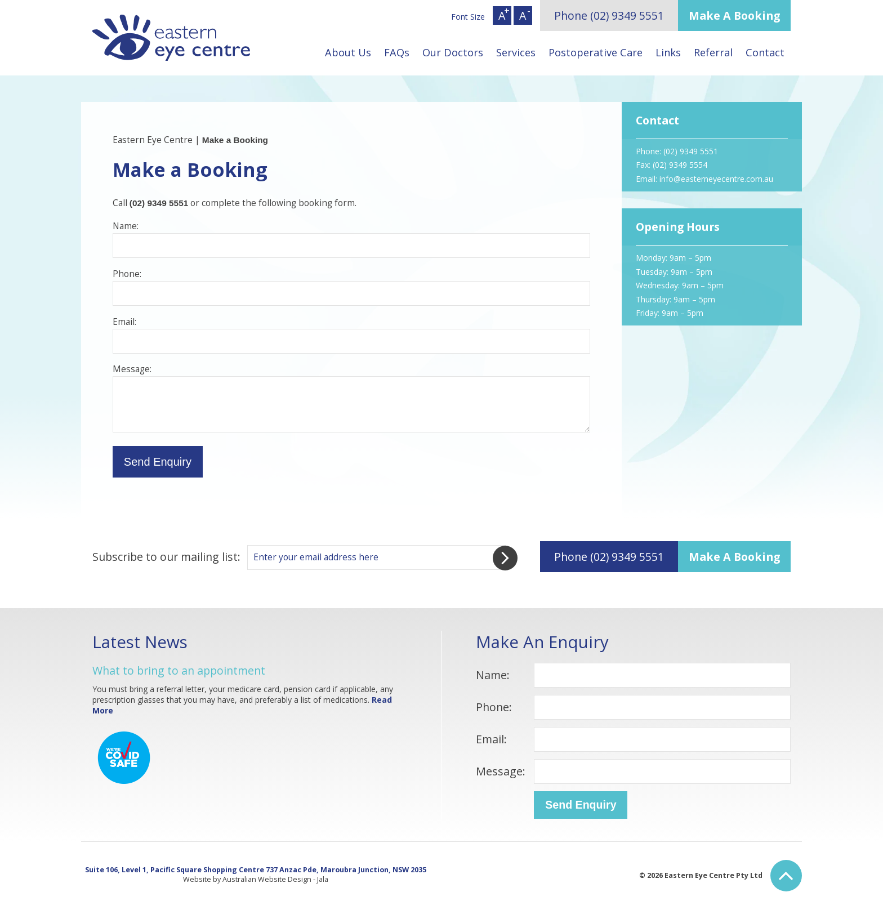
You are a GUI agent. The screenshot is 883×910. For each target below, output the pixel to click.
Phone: (494, 707)
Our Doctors (452, 52)
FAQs (396, 52)
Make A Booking (734, 15)
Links (668, 52)
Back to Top (786, 875)
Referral (713, 52)
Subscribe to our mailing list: (166, 556)
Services (516, 52)
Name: (493, 674)
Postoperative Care (595, 52)
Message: (500, 771)
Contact (765, 52)
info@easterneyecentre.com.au (716, 178)
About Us (348, 52)
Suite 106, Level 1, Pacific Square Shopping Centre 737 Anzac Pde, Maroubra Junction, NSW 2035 (255, 870)
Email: (491, 739)
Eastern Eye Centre (153, 140)
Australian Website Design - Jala (275, 879)
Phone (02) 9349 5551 (609, 15)
